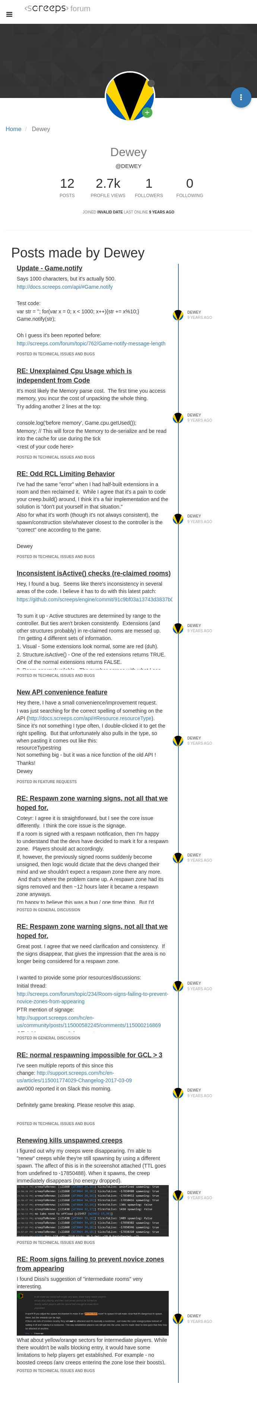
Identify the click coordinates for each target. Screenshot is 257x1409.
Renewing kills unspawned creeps (70, 1140)
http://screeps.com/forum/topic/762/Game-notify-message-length (91, 343)
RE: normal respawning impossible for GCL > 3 (89, 1055)
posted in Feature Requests (47, 782)
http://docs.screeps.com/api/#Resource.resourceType (90, 718)
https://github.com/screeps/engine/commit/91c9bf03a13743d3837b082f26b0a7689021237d (122, 599)
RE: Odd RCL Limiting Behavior (66, 474)
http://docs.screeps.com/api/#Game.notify (65, 287)
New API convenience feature (62, 692)
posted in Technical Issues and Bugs (56, 354)
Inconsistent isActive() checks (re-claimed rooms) (94, 573)
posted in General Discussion (48, 910)
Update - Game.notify (49, 268)
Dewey (194, 312)
